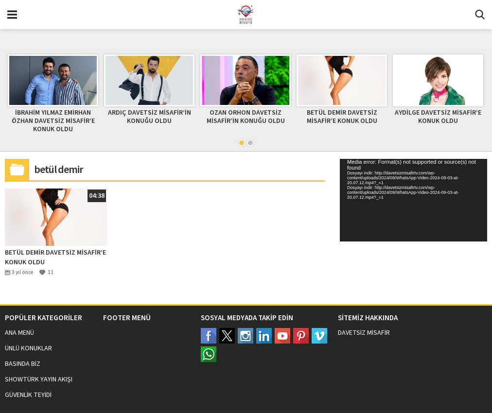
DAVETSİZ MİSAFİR (364, 333)
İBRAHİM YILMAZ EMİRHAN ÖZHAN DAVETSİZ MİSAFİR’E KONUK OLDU (53, 121)
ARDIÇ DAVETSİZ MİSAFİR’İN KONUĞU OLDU (149, 117)
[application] (413, 200)
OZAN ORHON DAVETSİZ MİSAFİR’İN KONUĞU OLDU (246, 117)
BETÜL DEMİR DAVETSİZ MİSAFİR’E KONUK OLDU (342, 117)
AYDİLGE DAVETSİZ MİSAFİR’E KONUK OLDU (438, 117)
